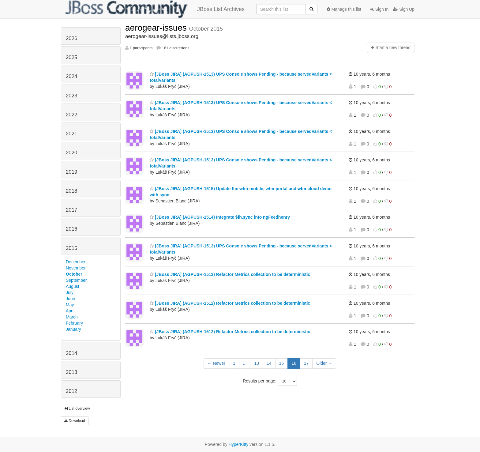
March (72, 317)
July (69, 292)
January (73, 329)
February (74, 323)
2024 (71, 76)
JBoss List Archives (155, 9)
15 (281, 363)
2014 (71, 353)
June (70, 298)
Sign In (379, 9)
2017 (71, 210)
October (74, 274)
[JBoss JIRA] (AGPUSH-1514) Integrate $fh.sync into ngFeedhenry (220, 217)
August (72, 286)
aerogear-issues (157, 27)
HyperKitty (239, 444)
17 (306, 363)
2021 (71, 134)
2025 (71, 57)
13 (256, 363)
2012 (71, 391)
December (76, 261)
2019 (71, 172)
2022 (71, 115)
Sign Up (403, 9)
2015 (71, 248)
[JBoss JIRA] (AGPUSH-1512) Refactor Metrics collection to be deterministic (230, 274)
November (76, 268)
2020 (71, 153)
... (245, 363)
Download (74, 421)
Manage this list (344, 9)
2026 (71, 38)
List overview (77, 408)
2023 (71, 96)
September (76, 280)
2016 (71, 229)
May (70, 304)
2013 (71, 372)
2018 (71, 191)
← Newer (216, 363)
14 (269, 363)
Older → (324, 363)
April (70, 310)
